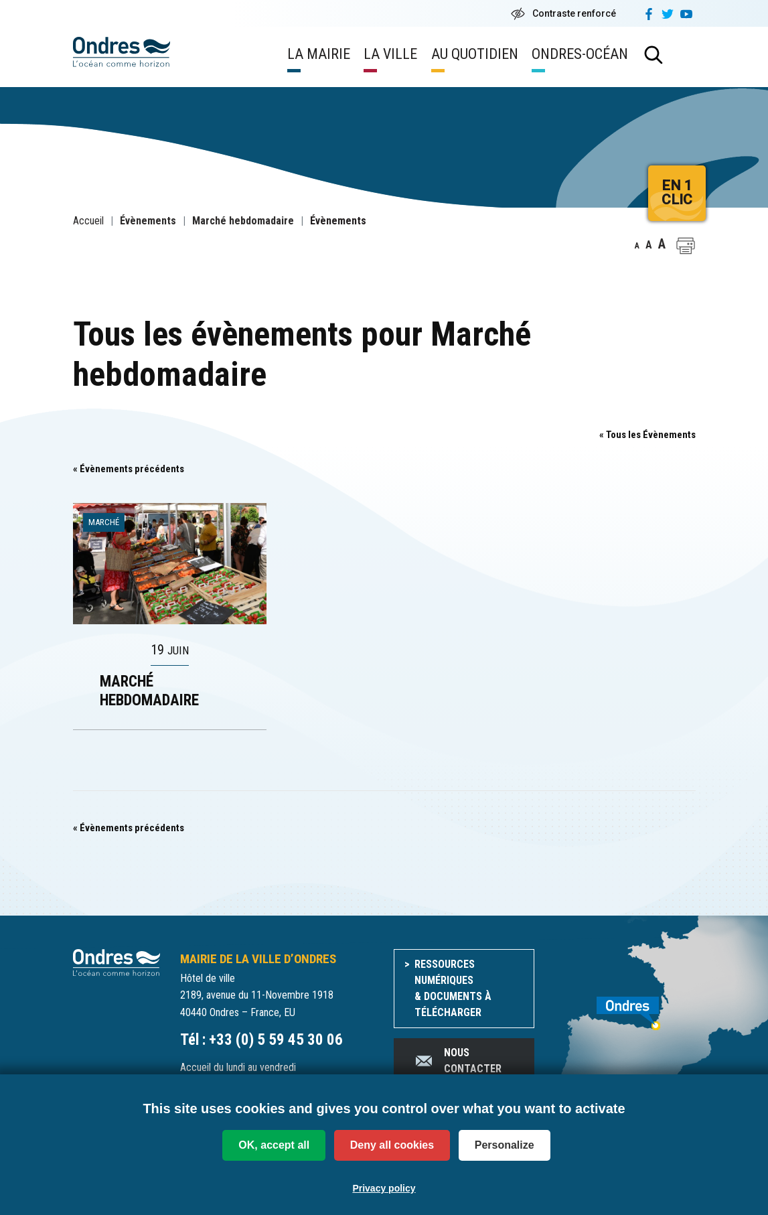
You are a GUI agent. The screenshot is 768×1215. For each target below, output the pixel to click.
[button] (686, 245)
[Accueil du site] (116, 962)
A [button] (637, 246)
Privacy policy (383, 1187)
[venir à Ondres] (624, 1006)
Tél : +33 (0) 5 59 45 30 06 (261, 1040)
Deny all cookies (392, 1145)
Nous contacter (458, 1060)
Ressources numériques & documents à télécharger (452, 988)
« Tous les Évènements (647, 435)
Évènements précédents (128, 469)
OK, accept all (273, 1145)
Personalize (504, 1145)
